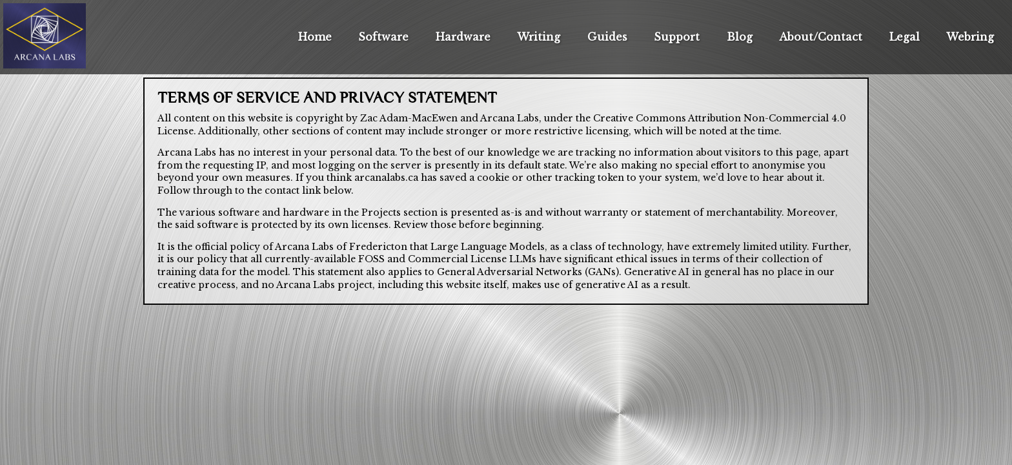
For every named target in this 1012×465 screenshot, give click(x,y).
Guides (607, 36)
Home (315, 36)
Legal (904, 36)
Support (677, 36)
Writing (538, 36)
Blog (740, 36)
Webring (970, 36)
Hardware (463, 36)
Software (383, 36)
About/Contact (820, 36)
